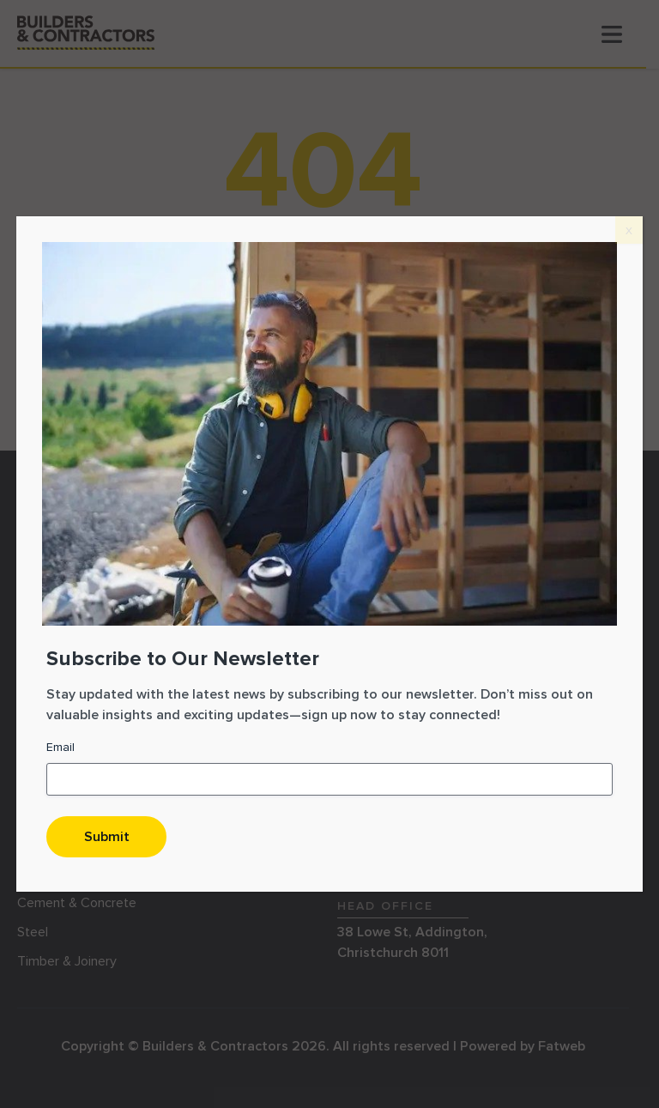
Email (60, 747)
